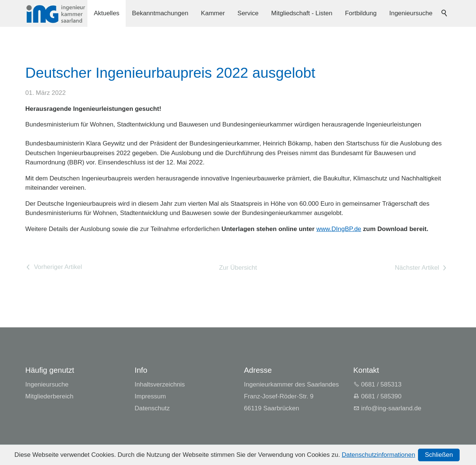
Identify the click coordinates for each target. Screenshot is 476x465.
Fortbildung (361, 13)
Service (248, 13)
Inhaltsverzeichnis (160, 384)
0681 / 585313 (381, 384)
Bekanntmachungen (160, 13)
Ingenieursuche (410, 13)
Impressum (150, 396)
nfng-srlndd (391, 408)
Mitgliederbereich (49, 396)
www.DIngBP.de (338, 228)
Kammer (213, 13)
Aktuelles (106, 13)
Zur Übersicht (238, 267)
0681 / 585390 (381, 396)
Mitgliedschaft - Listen (301, 13)
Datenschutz (152, 408)
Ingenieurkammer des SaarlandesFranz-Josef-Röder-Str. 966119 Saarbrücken (291, 396)
